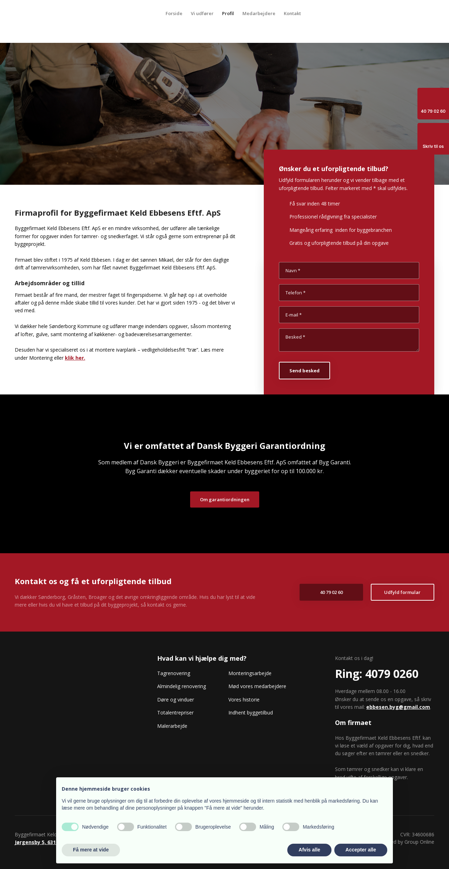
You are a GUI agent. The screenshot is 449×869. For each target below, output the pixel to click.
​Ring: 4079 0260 (376, 673)
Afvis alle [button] (309, 849)
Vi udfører (202, 13)
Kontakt (292, 13)
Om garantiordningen (224, 499)
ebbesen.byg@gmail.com (398, 707)
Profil (228, 13)
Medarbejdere (258, 13)
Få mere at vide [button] (91, 849)
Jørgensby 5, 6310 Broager (47, 842)
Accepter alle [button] (361, 849)
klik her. (75, 357)
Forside (174, 13)
